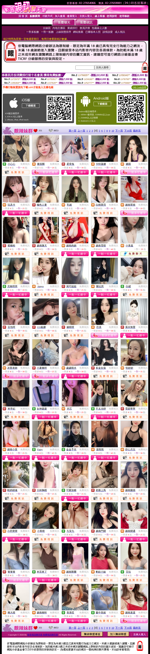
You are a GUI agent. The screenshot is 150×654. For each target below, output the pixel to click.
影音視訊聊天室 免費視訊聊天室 (42, 635)
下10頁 (128, 130)
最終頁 (137, 130)
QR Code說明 (139, 87)
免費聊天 (143, 245)
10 (113, 130)
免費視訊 (25, 164)
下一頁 (119, 130)
